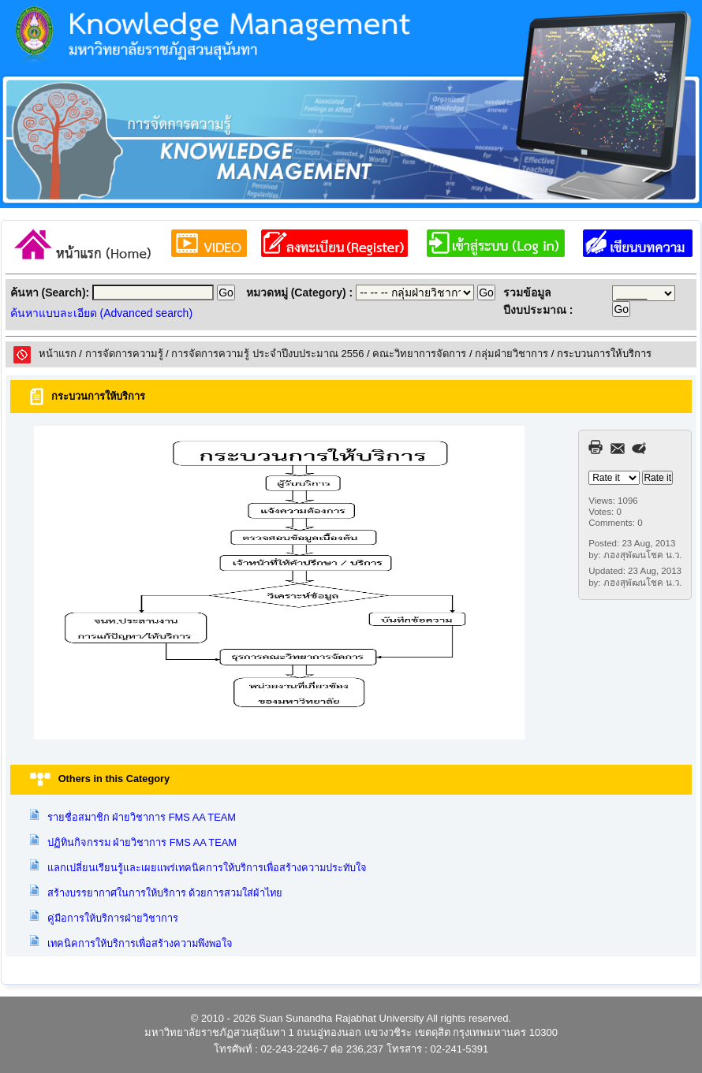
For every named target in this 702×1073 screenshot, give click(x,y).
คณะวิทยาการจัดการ (419, 354)
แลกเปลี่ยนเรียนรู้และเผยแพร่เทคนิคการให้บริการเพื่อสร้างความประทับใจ (207, 868)
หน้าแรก (58, 354)
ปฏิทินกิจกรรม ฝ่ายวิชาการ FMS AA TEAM (142, 842)
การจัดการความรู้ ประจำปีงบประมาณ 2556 (267, 354)
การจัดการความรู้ (124, 354)
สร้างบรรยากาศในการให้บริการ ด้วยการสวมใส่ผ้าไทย (165, 893)
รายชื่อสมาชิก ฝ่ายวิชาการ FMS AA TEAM (141, 817)
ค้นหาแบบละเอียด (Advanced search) (101, 313)
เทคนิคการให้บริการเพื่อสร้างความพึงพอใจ (140, 943)
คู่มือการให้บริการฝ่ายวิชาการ (112, 918)
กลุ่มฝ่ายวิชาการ (511, 354)
